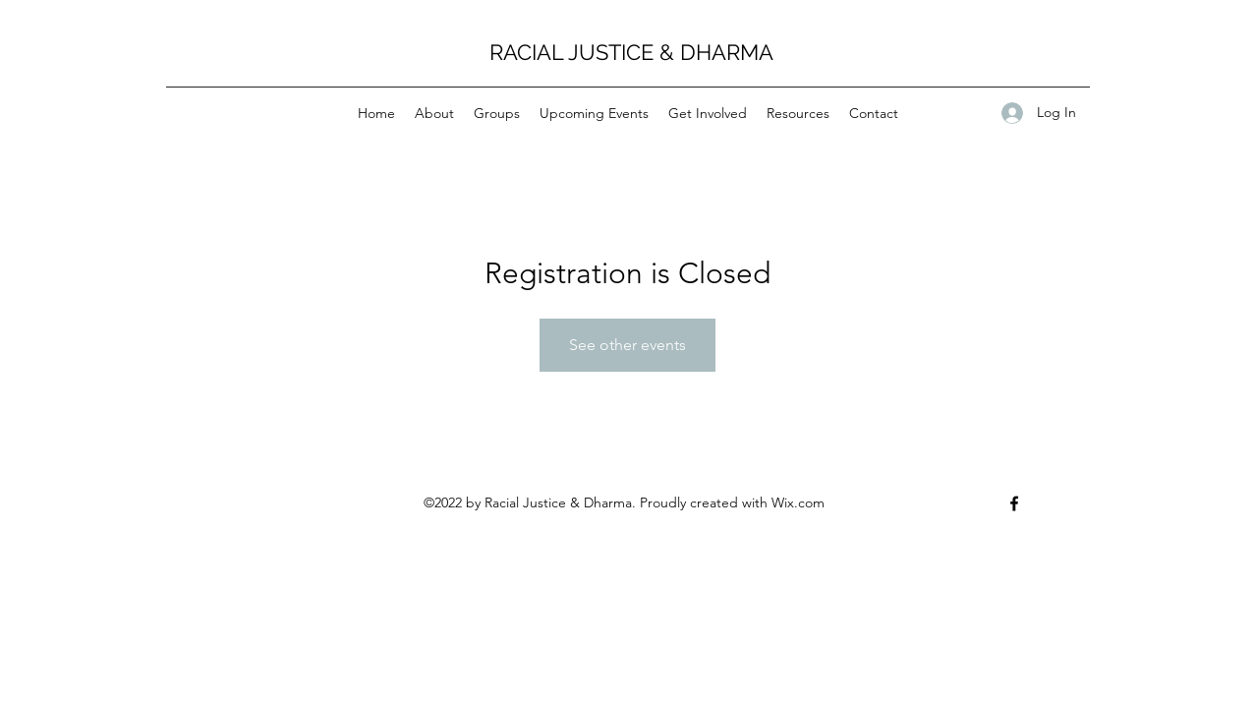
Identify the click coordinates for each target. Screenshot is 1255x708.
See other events (627, 344)
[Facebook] (1014, 503)
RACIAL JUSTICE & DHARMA (631, 52)
